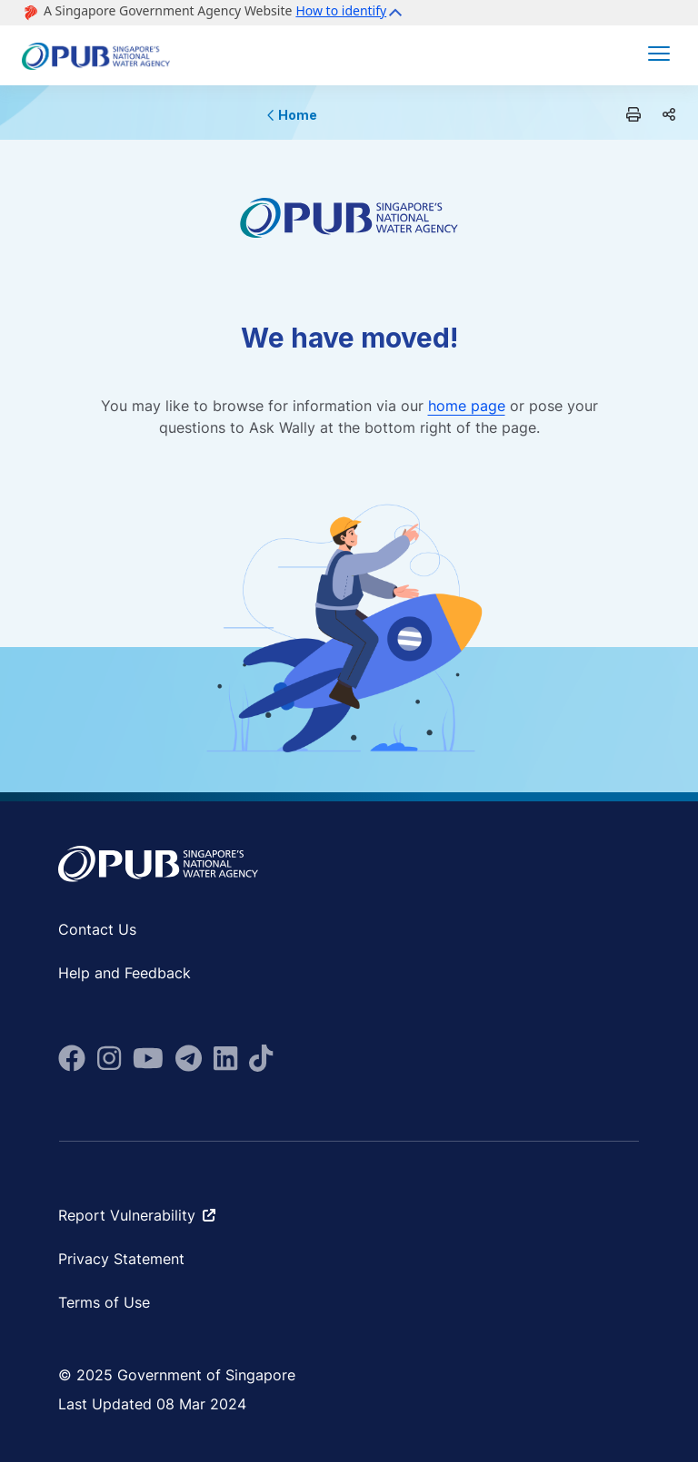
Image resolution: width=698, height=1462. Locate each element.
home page (466, 406)
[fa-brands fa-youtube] (148, 1058)
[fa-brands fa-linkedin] (225, 1058)
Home (292, 115)
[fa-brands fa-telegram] (188, 1058)
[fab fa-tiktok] (261, 1058)
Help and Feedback (124, 973)
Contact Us (97, 929)
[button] (351, 12)
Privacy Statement (121, 1259)
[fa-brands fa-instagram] (109, 1058)
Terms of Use (104, 1302)
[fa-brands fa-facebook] (71, 1058)
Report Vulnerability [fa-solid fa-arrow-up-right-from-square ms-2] (136, 1215)
